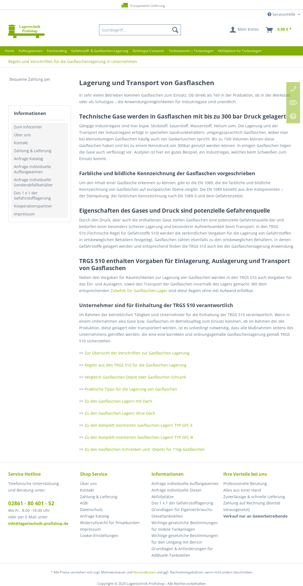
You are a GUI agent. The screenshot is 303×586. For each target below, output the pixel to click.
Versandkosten (144, 572)
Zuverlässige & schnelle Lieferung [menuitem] (254, 496)
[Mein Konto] (244, 29)
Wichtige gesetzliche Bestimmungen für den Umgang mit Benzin (185, 539)
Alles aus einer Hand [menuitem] (242, 490)
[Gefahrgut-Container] (148, 50)
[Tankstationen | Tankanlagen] (191, 50)
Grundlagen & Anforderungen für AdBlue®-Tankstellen (182, 552)
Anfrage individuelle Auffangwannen (32, 169)
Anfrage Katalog (28, 158)
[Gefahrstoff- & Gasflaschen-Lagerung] (99, 50)
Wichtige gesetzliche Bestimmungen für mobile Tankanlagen (185, 526)
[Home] (9, 50)
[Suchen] (175, 29)
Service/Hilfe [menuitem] (282, 14)
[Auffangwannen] (30, 50)
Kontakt (21, 142)
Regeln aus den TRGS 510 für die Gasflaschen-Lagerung (135, 365)
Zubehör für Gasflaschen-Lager (138, 290)
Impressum (24, 213)
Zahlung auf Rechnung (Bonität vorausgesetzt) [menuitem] (251, 506)
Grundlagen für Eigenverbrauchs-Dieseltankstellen (182, 513)
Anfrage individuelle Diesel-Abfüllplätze (177, 493)
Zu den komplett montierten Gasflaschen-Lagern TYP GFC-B (139, 437)
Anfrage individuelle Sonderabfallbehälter (33, 182)
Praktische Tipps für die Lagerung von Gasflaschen (131, 389)
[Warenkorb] (279, 29)
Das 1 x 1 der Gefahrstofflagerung (32, 195)
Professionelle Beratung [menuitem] (245, 483)
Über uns (22, 134)
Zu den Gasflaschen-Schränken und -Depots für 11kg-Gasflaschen (145, 449)
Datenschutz (91, 509)
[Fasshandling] (57, 50)
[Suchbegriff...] (140, 29)
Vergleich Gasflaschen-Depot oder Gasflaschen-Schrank (135, 377)
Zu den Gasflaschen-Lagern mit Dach (118, 401)
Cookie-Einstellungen (99, 535)
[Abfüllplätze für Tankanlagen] (240, 50)
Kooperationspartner (33, 206)
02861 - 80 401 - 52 (31, 503)
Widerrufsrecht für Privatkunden (110, 522)
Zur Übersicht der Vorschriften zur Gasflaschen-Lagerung (137, 353)
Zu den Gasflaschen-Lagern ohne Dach (120, 413)
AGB (84, 503)
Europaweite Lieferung (142, 5)
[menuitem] (140, 29)
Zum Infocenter (28, 126)
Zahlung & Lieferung (32, 150)
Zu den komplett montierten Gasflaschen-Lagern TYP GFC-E (139, 425)
